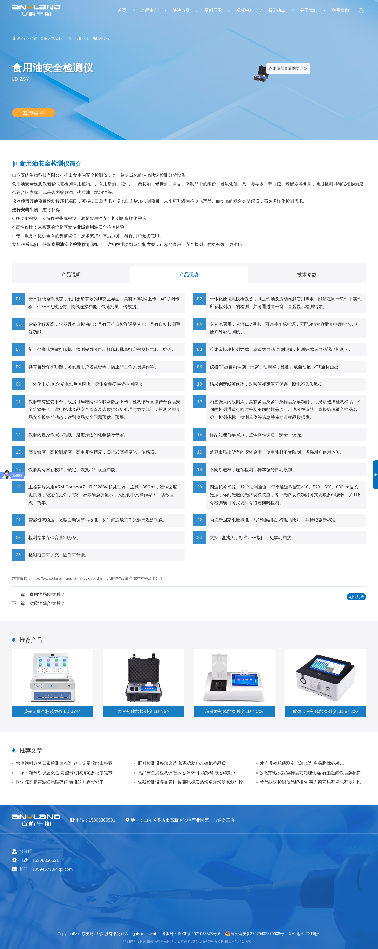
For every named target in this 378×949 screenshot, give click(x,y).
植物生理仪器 (160, 889)
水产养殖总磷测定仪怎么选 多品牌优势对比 (302, 763)
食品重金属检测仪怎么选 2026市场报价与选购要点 (187, 772)
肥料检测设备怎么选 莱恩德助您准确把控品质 (182, 763)
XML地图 (296, 934)
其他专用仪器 (160, 907)
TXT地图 (313, 934)
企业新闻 (314, 860)
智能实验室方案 (213, 898)
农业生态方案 (211, 860)
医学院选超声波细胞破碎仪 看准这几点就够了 (60, 782)
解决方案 (181, 10)
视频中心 (245, 10)
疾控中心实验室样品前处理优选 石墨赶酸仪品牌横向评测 (313, 772)
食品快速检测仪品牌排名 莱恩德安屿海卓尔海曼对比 (310, 782)
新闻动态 (276, 10)
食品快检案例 (267, 870)
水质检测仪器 (160, 879)
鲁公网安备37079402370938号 (254, 934)
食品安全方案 (211, 870)
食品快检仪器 (160, 870)
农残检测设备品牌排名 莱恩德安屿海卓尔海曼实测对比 (190, 782)
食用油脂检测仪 (97, 38)
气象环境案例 (267, 879)
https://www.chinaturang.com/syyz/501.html (68, 578)
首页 (122, 10)
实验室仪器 (157, 898)
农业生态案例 (267, 860)
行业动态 (314, 870)
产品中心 (149, 10)
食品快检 (75, 38)
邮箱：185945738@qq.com (46, 869)
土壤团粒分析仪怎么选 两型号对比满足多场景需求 (64, 772)
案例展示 (213, 10)
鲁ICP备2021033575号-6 (198, 934)
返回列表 (350, 598)
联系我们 (340, 10)
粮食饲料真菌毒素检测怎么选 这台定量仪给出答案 (64, 763)
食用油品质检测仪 (46, 594)
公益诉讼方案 (211, 907)
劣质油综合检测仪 (46, 603)
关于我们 (308, 10)
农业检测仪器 (160, 860)
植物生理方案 (211, 889)
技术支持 (314, 879)
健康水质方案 (211, 879)
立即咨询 (33, 115)
